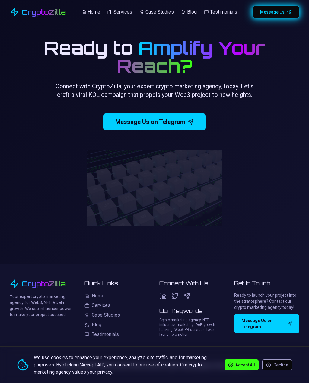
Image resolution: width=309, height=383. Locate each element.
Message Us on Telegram (154, 121)
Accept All (241, 364)
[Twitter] (175, 295)
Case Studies (156, 12)
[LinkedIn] (163, 295)
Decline (277, 364)
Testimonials (220, 12)
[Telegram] (187, 295)
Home (90, 12)
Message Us (276, 12)
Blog (189, 12)
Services (119, 12)
